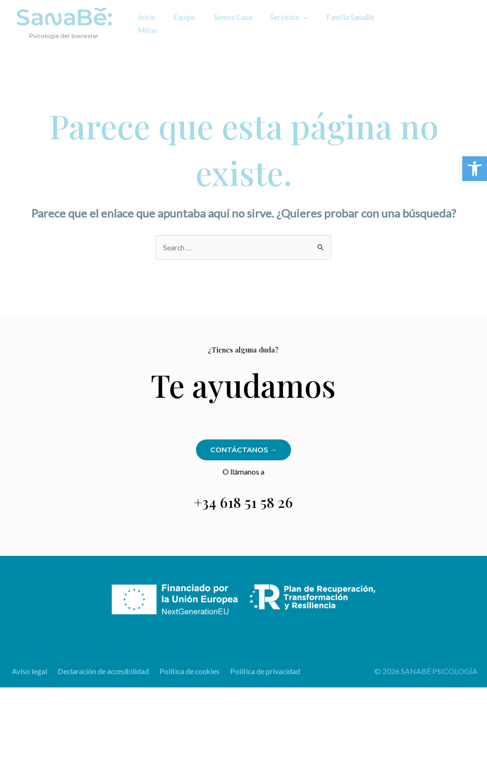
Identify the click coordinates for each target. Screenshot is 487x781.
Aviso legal (27, 671)
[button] (474, 168)
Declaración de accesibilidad (99, 671)
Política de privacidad (258, 671)
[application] (289, 17)
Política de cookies (184, 671)
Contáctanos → (243, 450)
